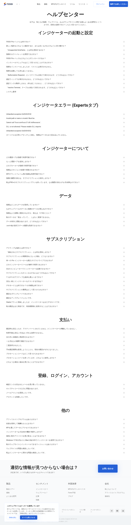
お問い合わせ (107, 469)
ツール (72, 4)
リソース (82, 4)
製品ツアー (10, 489)
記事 (37, 496)
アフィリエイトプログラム (115, 493)
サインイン (100, 4)
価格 (45, 4)
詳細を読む (12, 517)
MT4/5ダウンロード (58, 4)
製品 (38, 4)
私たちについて (110, 489)
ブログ (70, 496)
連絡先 (107, 496)
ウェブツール (41, 493)
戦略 (37, 500)
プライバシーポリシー (68, 511)
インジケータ (42, 489)
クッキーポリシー (96, 511)
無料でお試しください (118, 4)
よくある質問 (11, 496)
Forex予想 (72, 493)
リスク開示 (82, 511)
